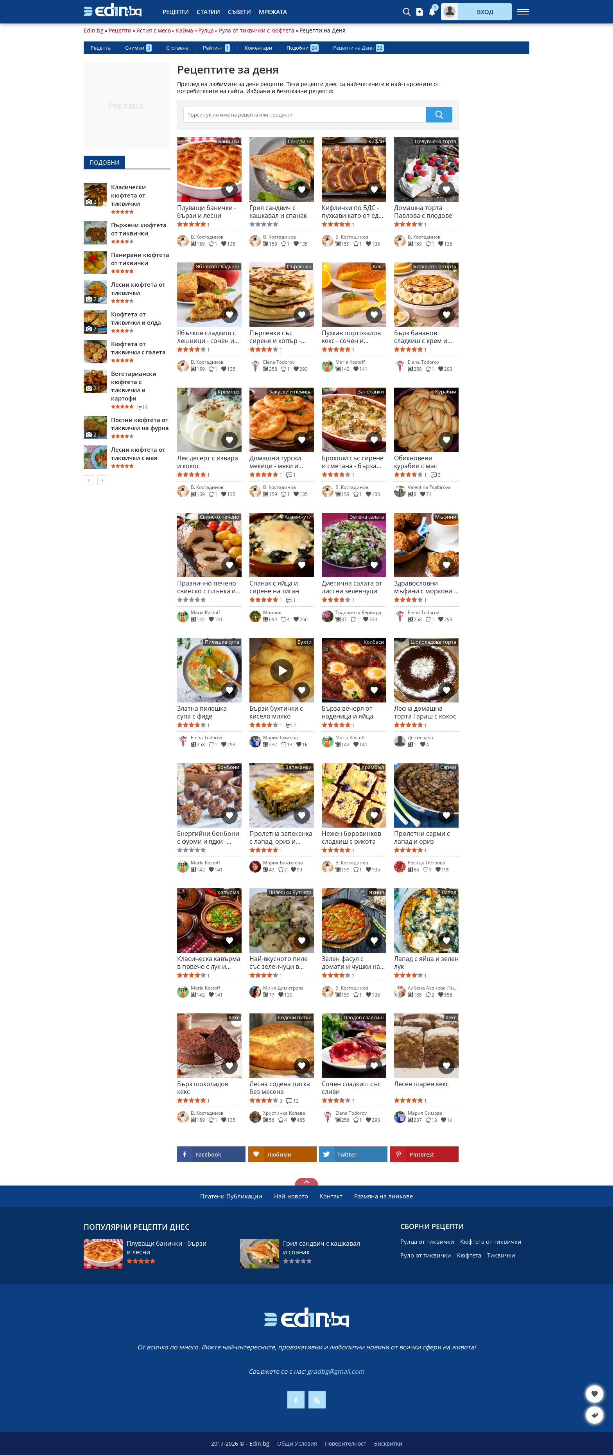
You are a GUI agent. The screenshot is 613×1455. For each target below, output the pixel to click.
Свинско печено (219, 517)
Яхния (376, 892)
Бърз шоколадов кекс (202, 1088)
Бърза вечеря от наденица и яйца (347, 712)
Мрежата (273, 12)
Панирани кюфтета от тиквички (140, 259)
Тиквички (501, 1255)
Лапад (448, 892)
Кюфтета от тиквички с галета (138, 348)
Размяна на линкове (383, 1196)
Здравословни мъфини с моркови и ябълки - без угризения (426, 587)
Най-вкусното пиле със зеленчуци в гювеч (278, 962)
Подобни (303, 48)
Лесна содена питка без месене (279, 1088)
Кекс (378, 266)
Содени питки (295, 1017)
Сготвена (177, 47)
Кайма (184, 30)
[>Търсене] (304, 114)
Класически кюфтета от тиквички (128, 195)
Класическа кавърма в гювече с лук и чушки (208, 962)
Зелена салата (367, 517)
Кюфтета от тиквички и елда (136, 318)
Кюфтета (469, 1255)
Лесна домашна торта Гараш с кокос (425, 712)
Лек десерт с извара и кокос (207, 462)
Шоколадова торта (433, 642)
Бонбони (228, 767)
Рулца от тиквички (427, 1241)
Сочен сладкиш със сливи (351, 1088)
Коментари (258, 47)
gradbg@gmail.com (335, 1371)
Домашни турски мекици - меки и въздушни (275, 462)
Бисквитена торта (434, 266)
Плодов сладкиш (364, 1017)
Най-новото (291, 1196)
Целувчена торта (435, 141)
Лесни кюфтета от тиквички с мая (138, 453)
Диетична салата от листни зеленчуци (352, 587)
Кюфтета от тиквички (491, 1241)
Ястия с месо (153, 30)
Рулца (206, 30)
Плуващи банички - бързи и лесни (206, 211)
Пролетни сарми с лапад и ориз (422, 837)
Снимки (138, 48)
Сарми (448, 767)
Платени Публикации (231, 1196)
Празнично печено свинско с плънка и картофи (206, 587)
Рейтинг (216, 48)
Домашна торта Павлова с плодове (423, 211)
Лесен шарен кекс (421, 1084)
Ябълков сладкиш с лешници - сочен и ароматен (206, 337)
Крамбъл (373, 767)
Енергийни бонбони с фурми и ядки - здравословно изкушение (208, 837)
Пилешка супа (222, 642)
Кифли (376, 141)
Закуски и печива (290, 391)
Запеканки (371, 391)
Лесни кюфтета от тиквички (138, 288)
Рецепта (101, 47)
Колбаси (374, 642)
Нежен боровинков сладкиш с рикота (351, 837)
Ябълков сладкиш (217, 266)
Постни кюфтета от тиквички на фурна (140, 424)
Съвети (239, 12)
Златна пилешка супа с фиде (202, 712)
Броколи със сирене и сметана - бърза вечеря (353, 462)
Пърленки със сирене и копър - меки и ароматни (275, 337)
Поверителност (345, 1443)
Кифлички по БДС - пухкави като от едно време (354, 211)
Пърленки (299, 266)
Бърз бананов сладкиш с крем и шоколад (420, 337)
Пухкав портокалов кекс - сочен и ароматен (351, 337)
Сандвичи (300, 141)
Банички (228, 141)
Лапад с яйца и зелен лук (426, 962)
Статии (208, 12)
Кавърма (228, 892)
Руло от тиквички (425, 1255)
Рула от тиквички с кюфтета (256, 30)
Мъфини (445, 517)
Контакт (331, 1196)
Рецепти (176, 12)
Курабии (445, 391)
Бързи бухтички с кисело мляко (276, 712)
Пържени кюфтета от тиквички (139, 229)
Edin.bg (94, 30)
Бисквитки (388, 1443)
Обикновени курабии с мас (415, 462)
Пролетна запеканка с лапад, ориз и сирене (280, 837)
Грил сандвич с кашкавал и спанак (278, 211)
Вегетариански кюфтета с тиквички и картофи (133, 386)
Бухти (305, 642)
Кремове (228, 391)
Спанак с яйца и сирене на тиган (274, 587)
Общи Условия (297, 1443)
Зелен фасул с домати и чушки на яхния (351, 962)
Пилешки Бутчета (290, 892)
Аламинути (298, 517)
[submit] (439, 114)
